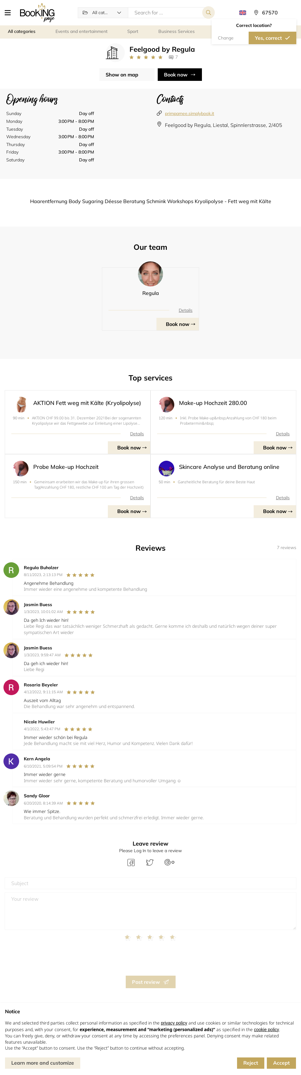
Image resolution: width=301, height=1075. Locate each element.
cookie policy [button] (266, 1029)
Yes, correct (268, 38)
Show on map (122, 74)
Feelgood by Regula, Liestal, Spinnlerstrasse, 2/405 (223, 125)
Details (186, 310)
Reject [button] (250, 1063)
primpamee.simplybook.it (189, 113)
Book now (175, 74)
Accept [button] (281, 1063)
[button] (10, 12)
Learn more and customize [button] (42, 1063)
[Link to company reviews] (145, 57)
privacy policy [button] (174, 1022)
